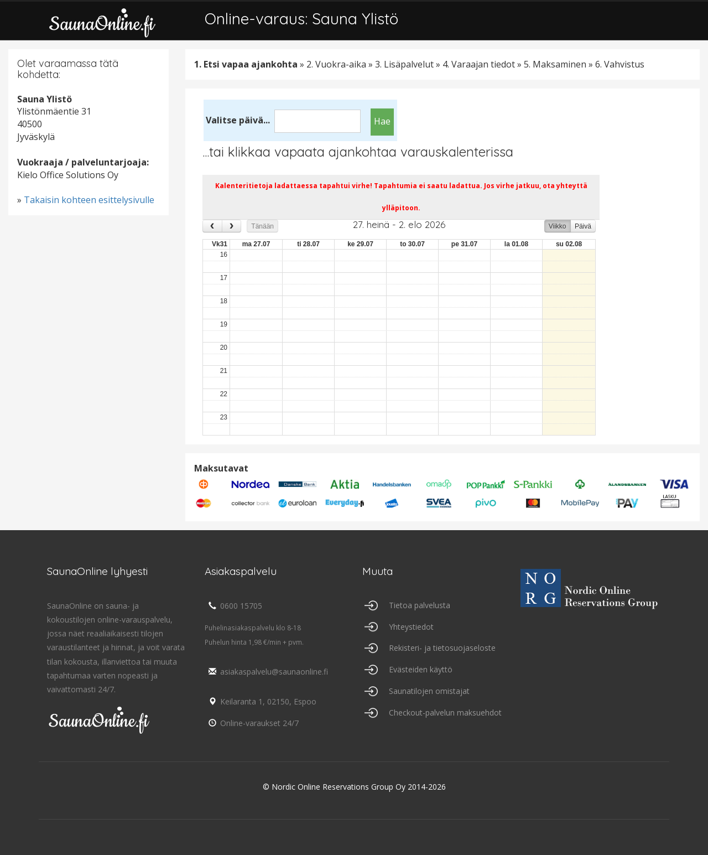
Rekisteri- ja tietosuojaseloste (442, 647)
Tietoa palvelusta (419, 605)
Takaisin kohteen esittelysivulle (89, 200)
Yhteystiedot (411, 626)
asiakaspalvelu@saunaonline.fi (266, 671)
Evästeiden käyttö (420, 669)
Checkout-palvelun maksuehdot (445, 712)
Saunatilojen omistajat (429, 691)
